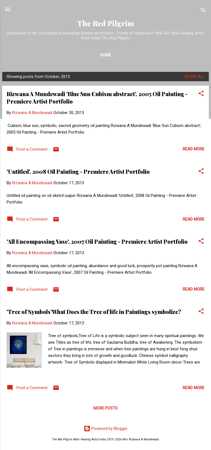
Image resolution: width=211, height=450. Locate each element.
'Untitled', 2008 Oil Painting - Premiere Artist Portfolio (78, 171)
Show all (194, 76)
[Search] (203, 11)
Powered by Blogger (105, 428)
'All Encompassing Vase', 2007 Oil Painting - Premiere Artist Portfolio (97, 241)
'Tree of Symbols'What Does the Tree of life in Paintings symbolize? (94, 311)
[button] (201, 94)
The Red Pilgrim (105, 23)
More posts (105, 408)
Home (105, 55)
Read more (193, 149)
